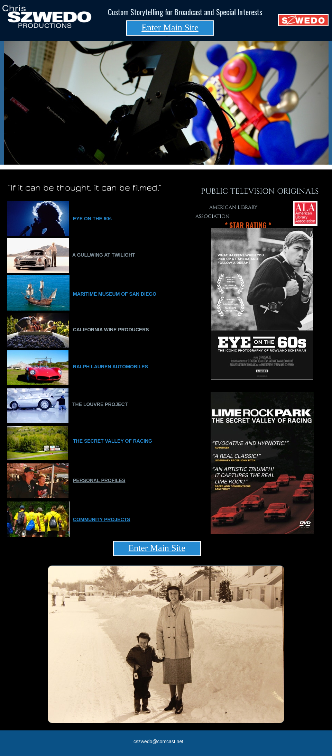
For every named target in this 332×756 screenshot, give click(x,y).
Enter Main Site (170, 27)
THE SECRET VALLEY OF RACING (112, 441)
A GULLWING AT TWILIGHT (103, 255)
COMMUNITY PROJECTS (101, 519)
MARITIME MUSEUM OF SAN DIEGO (114, 294)
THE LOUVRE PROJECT (100, 404)
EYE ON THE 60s (92, 218)
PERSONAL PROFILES (99, 480)
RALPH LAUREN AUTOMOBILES (110, 366)
